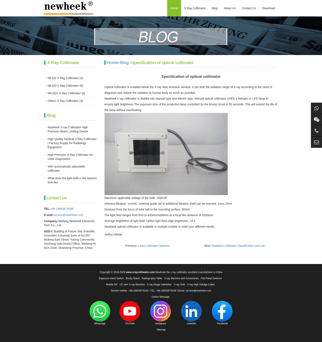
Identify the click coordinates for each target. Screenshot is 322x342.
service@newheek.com (68, 215)
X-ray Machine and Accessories (181, 278)
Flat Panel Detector (211, 278)
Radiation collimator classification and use (238, 245)
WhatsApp (100, 313)
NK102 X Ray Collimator (63, 78)
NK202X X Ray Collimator (64, 93)
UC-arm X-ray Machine (132, 284)
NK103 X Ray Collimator (63, 85)
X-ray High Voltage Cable (201, 284)
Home (174, 8)
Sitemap (161, 329)
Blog (215, 8)
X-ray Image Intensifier (159, 284)
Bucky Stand (132, 278)
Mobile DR (111, 284)
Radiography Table (152, 278)
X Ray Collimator (195, 8)
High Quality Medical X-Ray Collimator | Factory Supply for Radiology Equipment (72, 143)
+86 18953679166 (62, 208)
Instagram (160, 313)
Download (268, 8)
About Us (230, 8)
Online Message (161, 296)
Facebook (222, 313)
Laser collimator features (154, 245)
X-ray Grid (179, 284)
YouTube (130, 313)
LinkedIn (191, 313)
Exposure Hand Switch (111, 278)
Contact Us (249, 8)
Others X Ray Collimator (63, 100)
